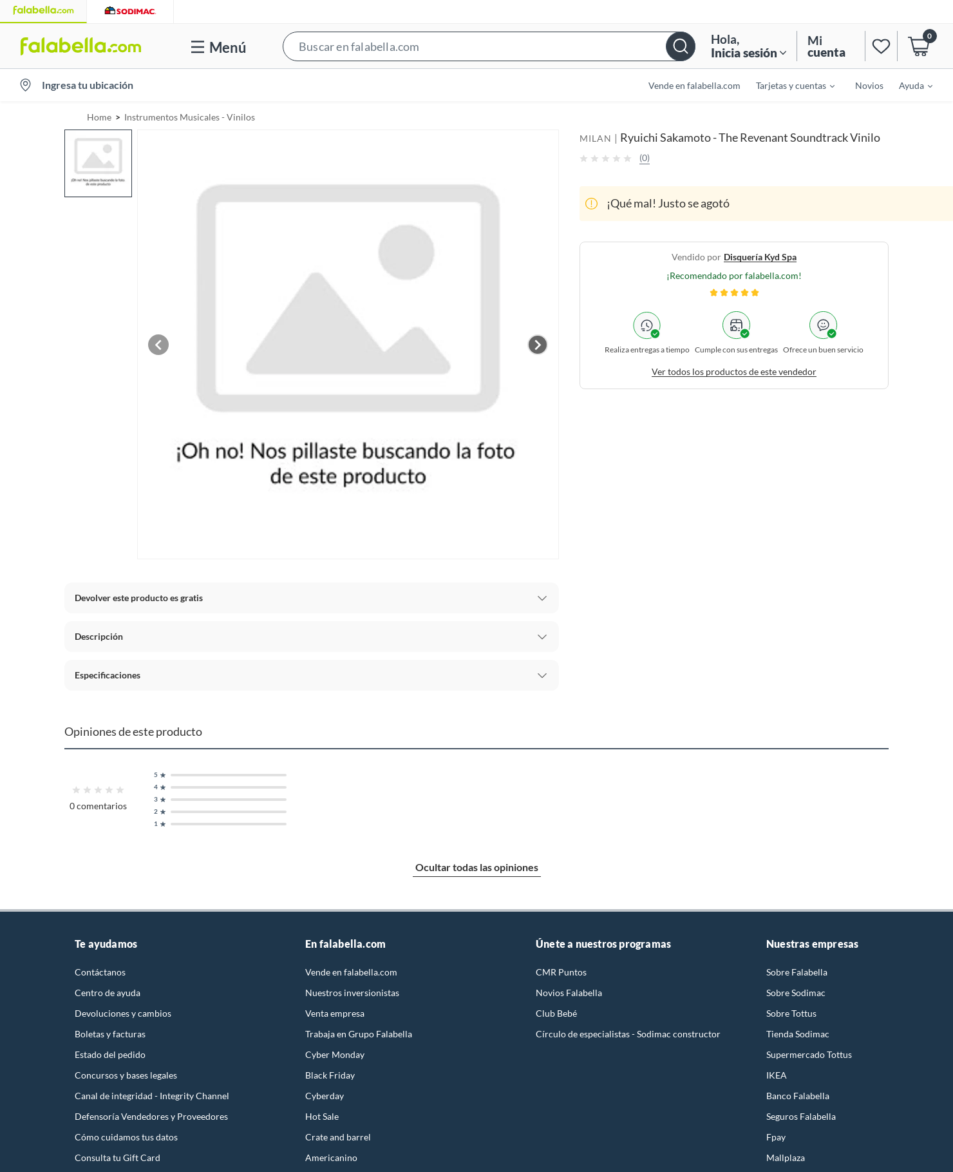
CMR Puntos (561, 971)
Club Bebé (556, 1013)
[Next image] (537, 344)
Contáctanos (100, 971)
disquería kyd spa (760, 256)
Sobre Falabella (796, 971)
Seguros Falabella (801, 1116)
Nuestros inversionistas (352, 992)
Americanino (331, 1157)
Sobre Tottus (791, 1013)
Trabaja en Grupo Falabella (358, 1033)
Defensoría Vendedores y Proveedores (151, 1116)
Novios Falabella (569, 992)
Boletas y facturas (110, 1033)
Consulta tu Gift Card (117, 1157)
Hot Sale (322, 1116)
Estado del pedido (110, 1054)
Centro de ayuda (107, 992)
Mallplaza (785, 1157)
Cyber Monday (334, 1054)
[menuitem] (788, 85)
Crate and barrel (338, 1136)
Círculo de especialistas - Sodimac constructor (628, 1033)
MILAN (596, 138)
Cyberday (324, 1095)
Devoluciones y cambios (123, 1013)
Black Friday (330, 1075)
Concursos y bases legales (126, 1075)
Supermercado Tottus (809, 1054)
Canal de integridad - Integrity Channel (152, 1095)
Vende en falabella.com (694, 85)
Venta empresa (334, 1013)
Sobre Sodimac (796, 992)
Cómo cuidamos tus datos (126, 1136)
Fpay (776, 1136)
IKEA (776, 1075)
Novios (869, 85)
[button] (489, 46)
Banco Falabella (797, 1095)
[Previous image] (158, 344)
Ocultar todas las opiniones (476, 867)
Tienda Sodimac (797, 1033)
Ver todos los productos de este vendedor (734, 371)
